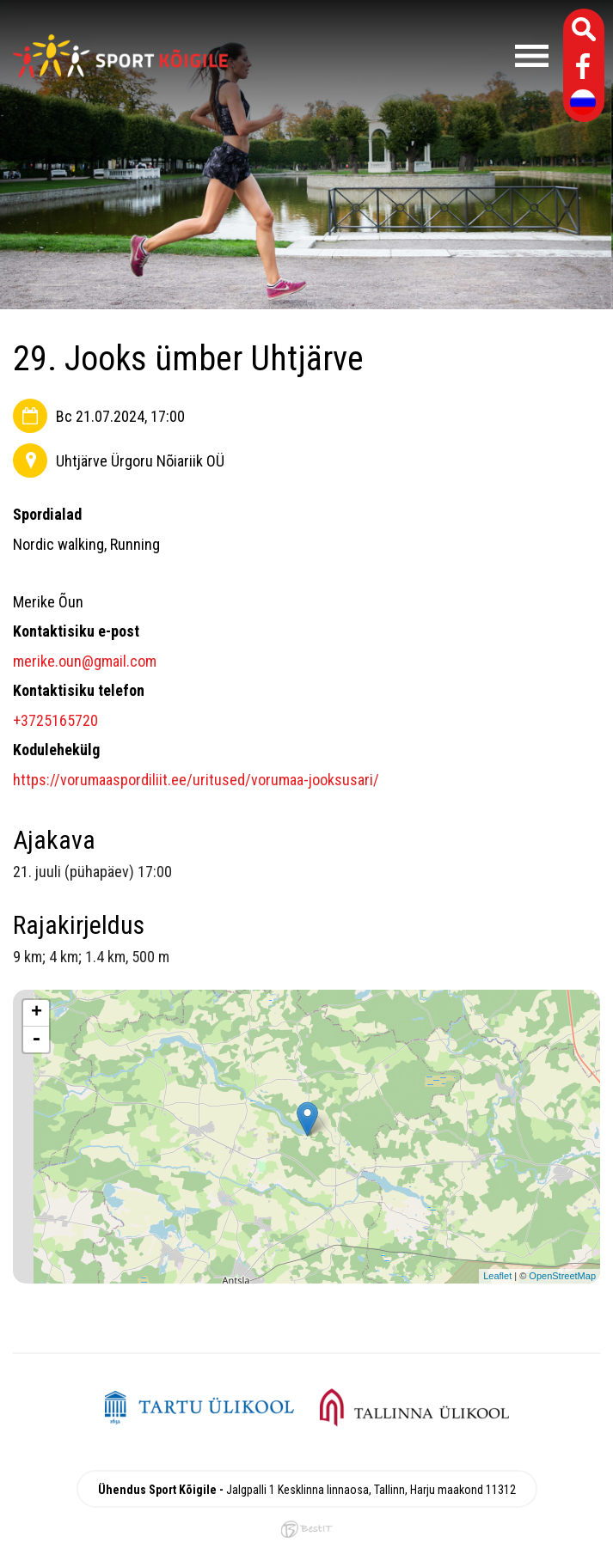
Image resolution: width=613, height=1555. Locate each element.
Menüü (397, 56)
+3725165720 (55, 720)
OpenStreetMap (562, 1276)
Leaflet (497, 1276)
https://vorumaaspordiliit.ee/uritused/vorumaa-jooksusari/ (196, 780)
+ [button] (36, 1013)
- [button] (36, 1039)
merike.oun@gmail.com (84, 661)
